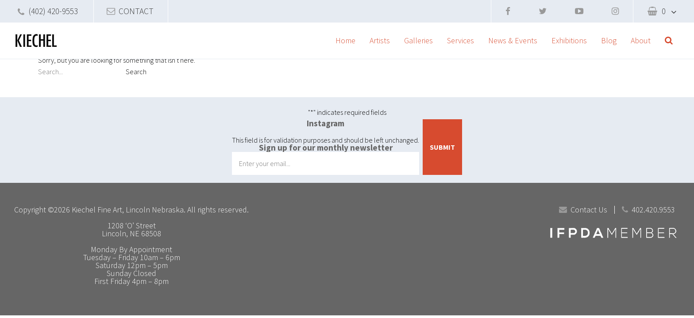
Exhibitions (569, 40)
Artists (380, 40)
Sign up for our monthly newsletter (326, 147)
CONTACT (136, 11)
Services (460, 40)
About (641, 40)
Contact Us (589, 210)
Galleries (418, 40)
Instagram (325, 123)
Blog (609, 40)
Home (345, 40)
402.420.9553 (653, 210)
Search (136, 71)
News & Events (512, 40)
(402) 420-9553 (53, 11)
